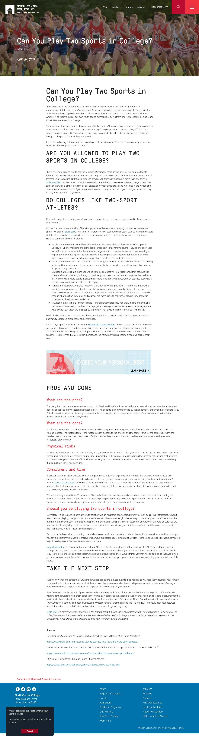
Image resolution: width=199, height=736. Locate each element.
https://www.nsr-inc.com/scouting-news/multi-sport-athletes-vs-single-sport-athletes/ (91, 653)
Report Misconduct (153, 711)
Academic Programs (110, 707)
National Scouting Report (102, 324)
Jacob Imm (52, 611)
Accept (30, 731)
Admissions (106, 702)
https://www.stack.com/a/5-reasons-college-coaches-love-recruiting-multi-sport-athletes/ (92, 641)
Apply (115, 6)
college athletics (54, 182)
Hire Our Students (152, 702)
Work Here (105, 720)
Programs (128, 6)
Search (178, 7)
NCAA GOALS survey (63, 482)
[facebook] (18, 689)
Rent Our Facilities (152, 707)
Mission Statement (147, 727)
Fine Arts (147, 693)
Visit (105, 6)
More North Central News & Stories (39, 679)
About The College (109, 716)
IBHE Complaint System (155, 716)
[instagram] (34, 689)
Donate (104, 698)
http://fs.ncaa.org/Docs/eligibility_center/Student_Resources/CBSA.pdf (83, 664)
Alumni (146, 698)
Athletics (141, 6)
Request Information (110, 693)
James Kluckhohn (55, 546)
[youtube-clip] (29, 689)
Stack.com (69, 231)
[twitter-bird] (23, 689)
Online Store (106, 711)
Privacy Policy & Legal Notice (170, 727)
